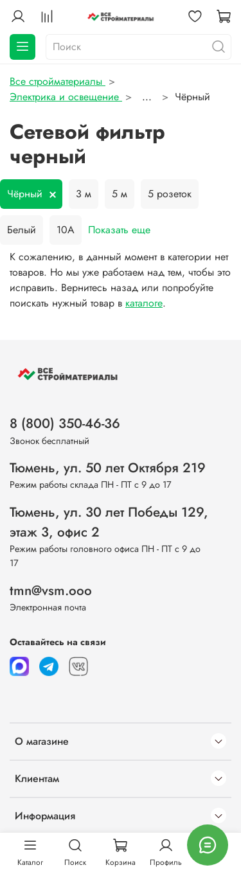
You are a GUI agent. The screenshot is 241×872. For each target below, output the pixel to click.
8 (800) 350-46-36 (65, 423)
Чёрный (24, 193)
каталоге (144, 303)
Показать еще (119, 229)
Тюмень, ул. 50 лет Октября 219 (108, 467)
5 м (119, 193)
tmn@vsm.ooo (51, 590)
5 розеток (170, 193)
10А (66, 229)
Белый (21, 229)
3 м (83, 193)
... (147, 97)
